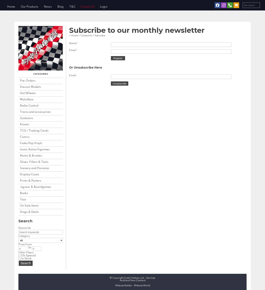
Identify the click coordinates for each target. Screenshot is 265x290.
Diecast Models (30, 87)
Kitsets (24, 124)
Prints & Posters (30, 180)
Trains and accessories (35, 112)
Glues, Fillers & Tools (34, 162)
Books (24, 193)
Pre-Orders (27, 80)
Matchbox (26, 99)
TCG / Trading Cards (34, 130)
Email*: (73, 50)
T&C (72, 6)
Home (11, 6)
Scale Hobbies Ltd (134, 278)
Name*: (74, 43)
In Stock (25, 258)
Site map (150, 278)
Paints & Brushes (31, 155)
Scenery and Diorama (34, 168)
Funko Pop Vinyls (31, 143)
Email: (73, 75)
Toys (23, 199)
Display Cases (29, 174)
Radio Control (29, 105)
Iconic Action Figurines (35, 149)
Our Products (29, 6)
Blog (60, 6)
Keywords (24, 228)
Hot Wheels (28, 93)
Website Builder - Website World (132, 285)
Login (103, 6)
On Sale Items (29, 205)
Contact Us (87, 6)
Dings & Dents (29, 212)
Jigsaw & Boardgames (35, 187)
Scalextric (26, 118)
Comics (25, 137)
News (48, 6)
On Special (27, 255)
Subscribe (100, 35)
